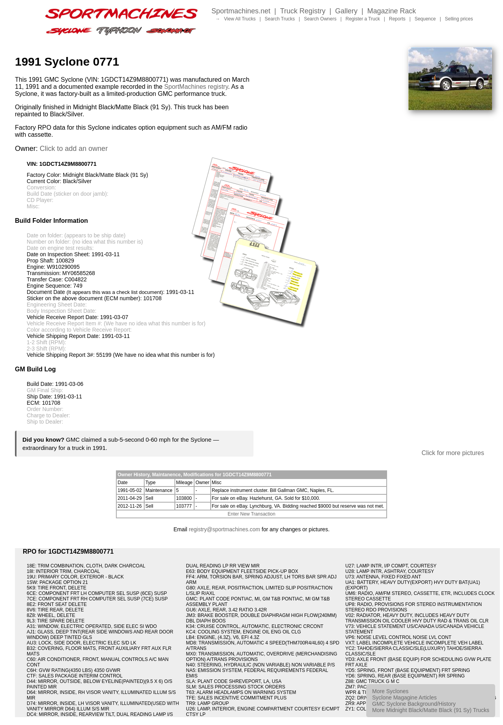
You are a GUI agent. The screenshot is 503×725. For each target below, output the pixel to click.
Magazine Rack (391, 11)
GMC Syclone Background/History (413, 704)
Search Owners (320, 19)
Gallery (346, 11)
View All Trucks (239, 19)
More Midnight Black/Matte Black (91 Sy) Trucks (430, 710)
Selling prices (459, 19)
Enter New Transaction (251, 514)
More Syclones (390, 691)
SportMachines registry (196, 86)
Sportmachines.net (240, 11)
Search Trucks (280, 19)
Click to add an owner (74, 148)
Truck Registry (302, 11)
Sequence (425, 19)
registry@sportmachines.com (224, 529)
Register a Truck (362, 19)
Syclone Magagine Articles (404, 697)
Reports (397, 19)
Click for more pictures (453, 453)
